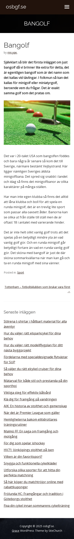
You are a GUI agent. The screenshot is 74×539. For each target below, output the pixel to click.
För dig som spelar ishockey (24, 443)
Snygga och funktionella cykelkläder (30, 463)
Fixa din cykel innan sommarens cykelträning (37, 505)
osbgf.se (16, 7)
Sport (20, 272)
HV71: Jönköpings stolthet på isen (29, 450)
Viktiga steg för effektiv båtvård (27, 392)
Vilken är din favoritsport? (23, 456)
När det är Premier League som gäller (32, 413)
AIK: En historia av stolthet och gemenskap (35, 406)
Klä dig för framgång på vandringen (30, 399)
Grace (15, 530)
